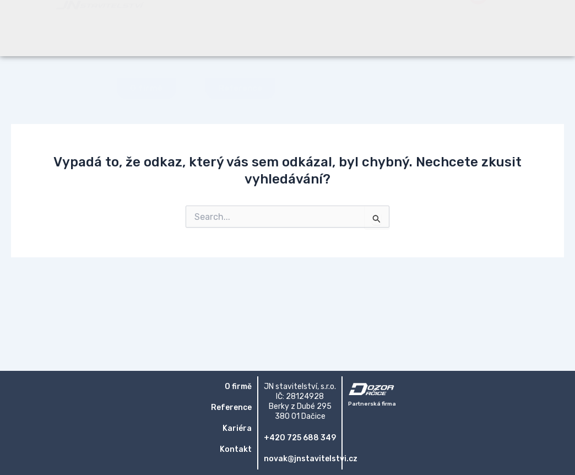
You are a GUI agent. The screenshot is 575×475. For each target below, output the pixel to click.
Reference (231, 407)
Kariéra (237, 428)
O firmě (238, 386)
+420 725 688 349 (300, 437)
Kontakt (236, 449)
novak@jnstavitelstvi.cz (310, 458)
